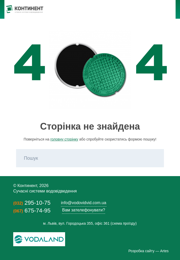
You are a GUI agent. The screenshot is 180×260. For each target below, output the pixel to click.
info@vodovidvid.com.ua (83, 203)
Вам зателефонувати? (83, 210)
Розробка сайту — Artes (148, 251)
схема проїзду (123, 223)
